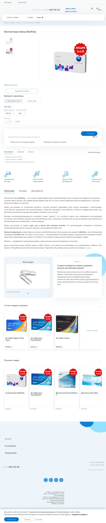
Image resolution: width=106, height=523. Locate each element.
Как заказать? (8, 152)
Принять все (11, 519)
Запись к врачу (70, 8)
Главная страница (9, 22)
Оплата (31, 152)
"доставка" (88, 248)
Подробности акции (16, 91)
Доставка (21, 152)
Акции (40, 17)
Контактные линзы (28, 22)
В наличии (8, 409)
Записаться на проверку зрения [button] (22, 142)
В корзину (87, 134)
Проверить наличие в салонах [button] (55, 142)
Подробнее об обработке (79, 514)
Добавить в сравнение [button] (10, 85)
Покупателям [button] (22, 2)
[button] (98, 261)
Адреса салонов (70, 11)
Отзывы (25, 191)
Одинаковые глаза (13, 101)
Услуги (31, 17)
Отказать (27, 519)
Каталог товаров (14, 17)
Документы (41, 191)
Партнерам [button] (7, 2)
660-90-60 (51, 9)
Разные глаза (32, 101)
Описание (10, 191)
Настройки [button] (39, 519)
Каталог (18, 22)
